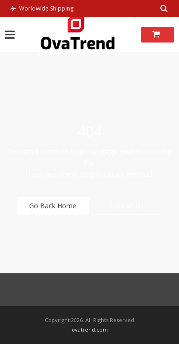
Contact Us (126, 205)
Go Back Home (52, 205)
